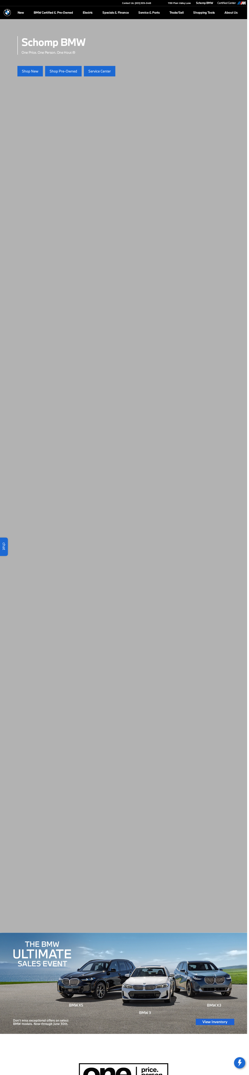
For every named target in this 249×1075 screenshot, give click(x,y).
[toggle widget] (239, 1062)
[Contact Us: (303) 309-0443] (136, 3)
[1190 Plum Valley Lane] (178, 3)
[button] (159, 3)
